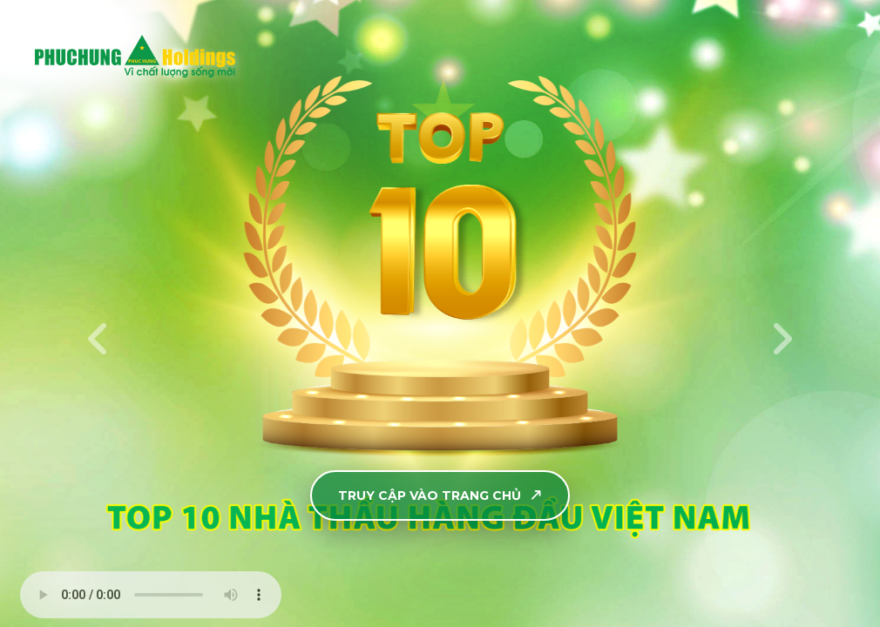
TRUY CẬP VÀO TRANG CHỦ (441, 495)
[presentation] (98, 339)
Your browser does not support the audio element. (150, 594)
